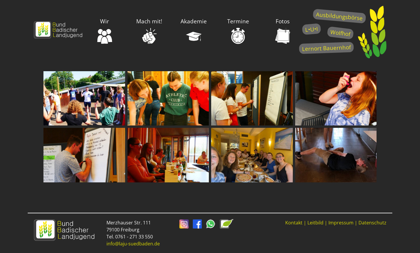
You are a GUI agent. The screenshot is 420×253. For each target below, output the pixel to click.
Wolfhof (340, 33)
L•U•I (311, 29)
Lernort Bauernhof (326, 48)
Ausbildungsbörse (339, 16)
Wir (105, 31)
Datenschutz (372, 222)
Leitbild (315, 222)
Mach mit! (149, 31)
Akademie (194, 31)
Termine (238, 31)
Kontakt (293, 222)
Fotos (282, 31)
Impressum (341, 222)
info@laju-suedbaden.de (133, 243)
